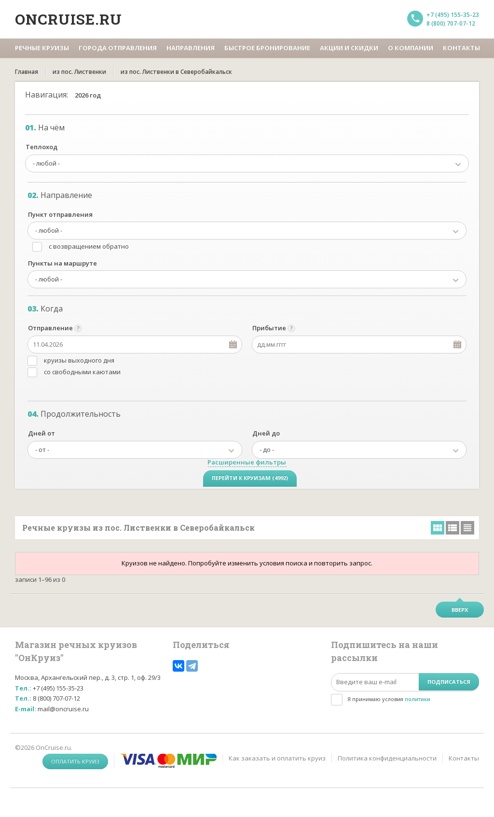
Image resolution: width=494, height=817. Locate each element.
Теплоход (41, 146)
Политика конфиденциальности (387, 758)
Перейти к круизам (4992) (250, 477)
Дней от (41, 433)
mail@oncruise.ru (63, 708)
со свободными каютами (82, 371)
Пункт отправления (60, 214)
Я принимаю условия (388, 699)
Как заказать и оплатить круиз (277, 758)
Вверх (460, 609)
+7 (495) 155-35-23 (452, 15)
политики (417, 699)
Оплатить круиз (75, 761)
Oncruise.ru (68, 19)
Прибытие (269, 328)
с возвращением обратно (89, 246)
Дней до (266, 433)
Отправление (50, 328)
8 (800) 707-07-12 (450, 23)
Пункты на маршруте (62, 263)
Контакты (464, 758)
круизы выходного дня (79, 360)
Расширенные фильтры (246, 462)
